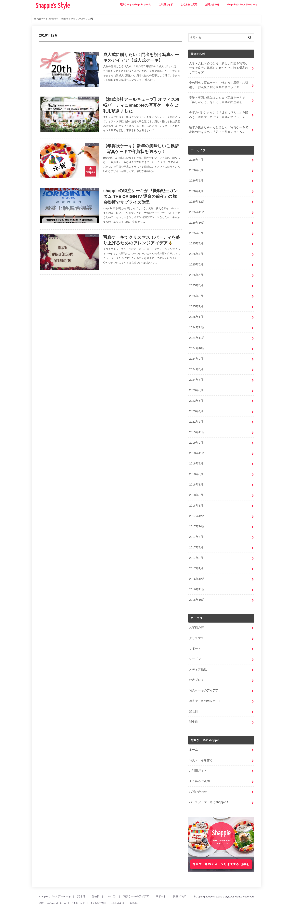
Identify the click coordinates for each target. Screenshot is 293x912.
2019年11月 (197, 429)
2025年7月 (196, 252)
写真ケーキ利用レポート (205, 696)
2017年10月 (197, 523)
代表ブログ (196, 675)
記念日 (193, 706)
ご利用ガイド (166, 4)
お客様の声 (196, 623)
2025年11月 (197, 211)
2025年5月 (196, 273)
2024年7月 (196, 377)
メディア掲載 (198, 665)
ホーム (193, 744)
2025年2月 (196, 304)
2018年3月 (196, 481)
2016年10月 (197, 595)
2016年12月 (197, 575)
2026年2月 (196, 179)
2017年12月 (197, 512)
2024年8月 (196, 366)
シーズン (195, 654)
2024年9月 (196, 356)
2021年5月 (196, 419)
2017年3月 (196, 543)
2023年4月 (196, 408)
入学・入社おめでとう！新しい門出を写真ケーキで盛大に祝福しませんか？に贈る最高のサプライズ (218, 68)
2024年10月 (197, 346)
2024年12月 (197, 325)
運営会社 (134, 898)
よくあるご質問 (189, 4)
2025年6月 (196, 262)
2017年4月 (196, 533)
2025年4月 (196, 283)
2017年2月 (196, 554)
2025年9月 (196, 231)
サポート (195, 644)
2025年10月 (197, 221)
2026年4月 (196, 159)
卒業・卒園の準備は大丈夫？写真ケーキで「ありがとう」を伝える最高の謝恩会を (217, 99)
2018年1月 (196, 502)
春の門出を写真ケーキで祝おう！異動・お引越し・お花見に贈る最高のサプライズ (218, 84)
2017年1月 (196, 564)
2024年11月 (197, 335)
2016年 (83, 19)
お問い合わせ (212, 4)
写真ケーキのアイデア (204, 685)
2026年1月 (196, 190)
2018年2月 (196, 491)
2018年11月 (197, 450)
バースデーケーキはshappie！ (209, 796)
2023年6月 (196, 387)
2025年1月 (196, 315)
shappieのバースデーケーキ (242, 4)
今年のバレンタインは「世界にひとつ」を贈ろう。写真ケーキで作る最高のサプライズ (218, 114)
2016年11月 (197, 585)
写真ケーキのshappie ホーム (135, 4)
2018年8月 (196, 460)
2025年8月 (196, 242)
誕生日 (193, 717)
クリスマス (196, 634)
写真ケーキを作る (201, 755)
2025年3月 (196, 294)
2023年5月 (196, 398)
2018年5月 (196, 471)
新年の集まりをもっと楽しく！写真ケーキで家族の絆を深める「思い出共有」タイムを (218, 129)
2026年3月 (196, 169)
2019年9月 (196, 439)
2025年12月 (197, 200)
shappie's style (221, 891)
